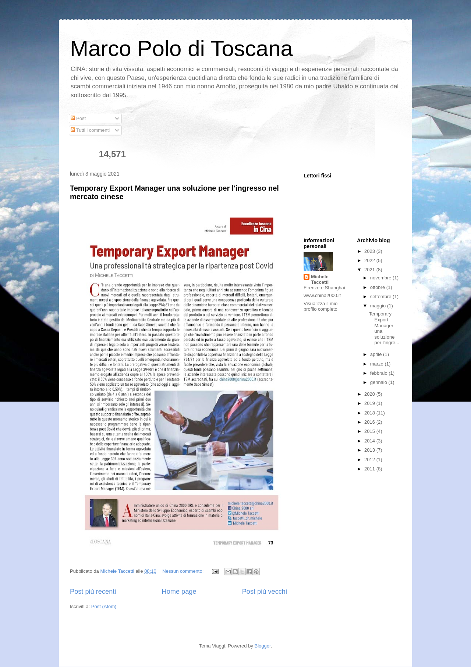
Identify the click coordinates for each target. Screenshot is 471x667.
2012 (370, 459)
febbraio (379, 373)
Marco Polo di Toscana (181, 48)
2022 (370, 260)
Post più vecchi (264, 591)
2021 (370, 269)
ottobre (378, 287)
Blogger (263, 646)
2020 (370, 394)
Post (78, 118)
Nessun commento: (183, 571)
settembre (381, 296)
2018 (370, 413)
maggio (378, 305)
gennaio (379, 382)
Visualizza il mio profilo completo (320, 306)
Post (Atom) (104, 606)
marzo (377, 364)
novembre (381, 277)
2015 (370, 431)
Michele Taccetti (320, 279)
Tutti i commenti (90, 130)
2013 (370, 450)
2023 (370, 251)
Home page (179, 591)
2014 (370, 441)
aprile (376, 354)
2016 (370, 422)
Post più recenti (93, 591)
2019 (370, 403)
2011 (370, 469)
